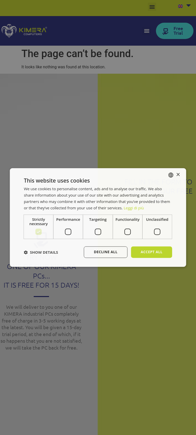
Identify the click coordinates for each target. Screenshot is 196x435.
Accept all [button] (151, 252)
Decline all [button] (105, 252)
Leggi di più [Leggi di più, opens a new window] (134, 207)
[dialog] (98, 217)
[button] (41, 252)
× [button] (178, 175)
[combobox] (171, 174)
